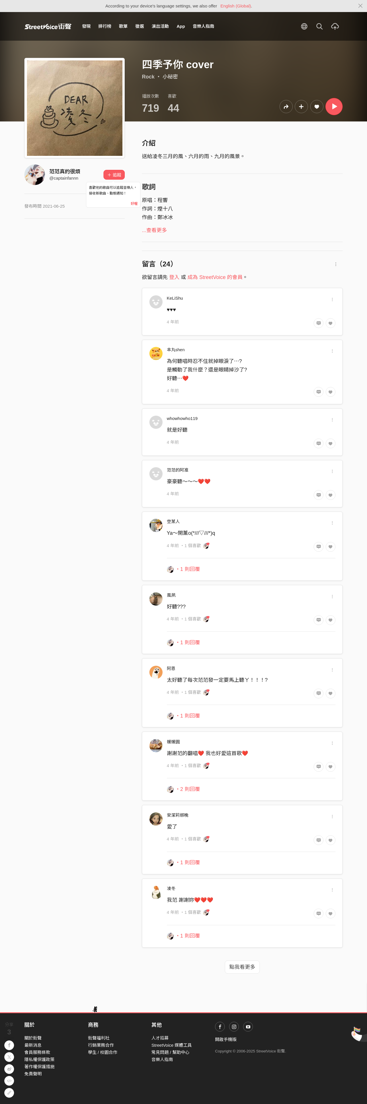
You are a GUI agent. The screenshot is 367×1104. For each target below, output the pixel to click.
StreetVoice (48, 26)
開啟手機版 (226, 1039)
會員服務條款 (37, 1052)
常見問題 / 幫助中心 (170, 1052)
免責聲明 (33, 1073)
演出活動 (160, 26)
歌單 (123, 26)
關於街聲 (33, 1038)
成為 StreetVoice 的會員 (215, 277)
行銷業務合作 (101, 1045)
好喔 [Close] (134, 204)
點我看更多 (242, 967)
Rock (148, 77)
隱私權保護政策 (39, 1059)
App (181, 26)
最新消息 (33, 1045)
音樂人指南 (203, 26)
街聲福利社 (99, 1038)
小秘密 (170, 77)
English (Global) (235, 5)
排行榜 (104, 26)
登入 (174, 277)
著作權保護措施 (39, 1066)
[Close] (360, 6)
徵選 (139, 26)
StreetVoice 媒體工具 (171, 1045)
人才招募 (160, 1038)
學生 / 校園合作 (103, 1052)
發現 (86, 26)
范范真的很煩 (64, 171)
